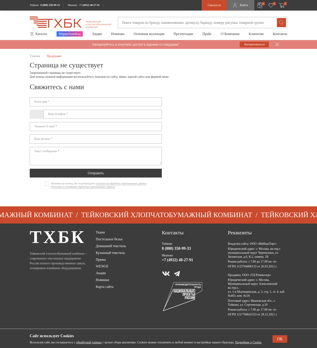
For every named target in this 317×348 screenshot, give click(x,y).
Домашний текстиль (111, 246)
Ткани (100, 232)
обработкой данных (89, 342)
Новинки (117, 34)
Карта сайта (105, 287)
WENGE (102, 266)
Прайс (207, 34)
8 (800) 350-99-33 (50, 5)
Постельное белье (109, 239)
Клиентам (256, 34)
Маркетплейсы (70, 34)
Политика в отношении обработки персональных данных (83, 186)
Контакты (280, 34)
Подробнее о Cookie (248, 342)
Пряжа (101, 259)
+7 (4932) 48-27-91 (89, 5)
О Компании (230, 34)
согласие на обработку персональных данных (121, 183)
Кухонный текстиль (110, 253)
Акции (97, 34)
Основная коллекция (149, 34)
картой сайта (136, 76)
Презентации (183, 34)
